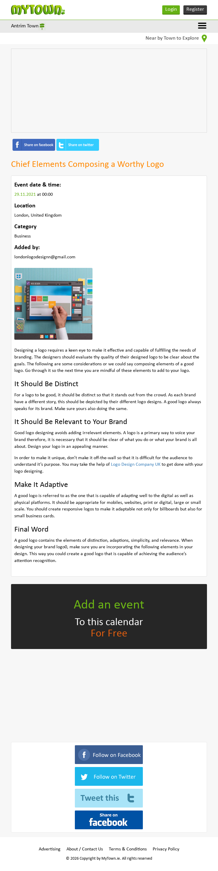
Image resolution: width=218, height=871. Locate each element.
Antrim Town (24, 26)
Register (195, 9)
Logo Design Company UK (135, 464)
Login (171, 9)
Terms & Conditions (128, 849)
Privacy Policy (166, 849)
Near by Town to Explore (176, 38)
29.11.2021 (25, 194)
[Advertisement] (109, 90)
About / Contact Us (85, 849)
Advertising (50, 849)
